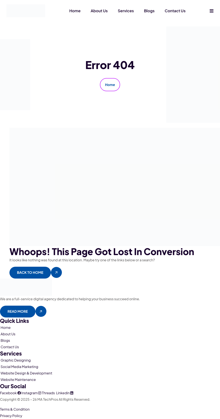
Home (75, 10)
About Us (99, 10)
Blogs (149, 10)
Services (126, 10)
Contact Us (175, 10)
